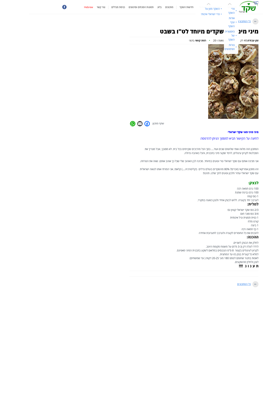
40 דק (221, 40)
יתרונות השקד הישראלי (181, 7)
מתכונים (140, 7)
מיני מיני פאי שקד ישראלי (214, 132)
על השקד (203, 7)
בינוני (168, 40)
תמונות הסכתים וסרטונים (112, 7)
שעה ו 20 (194, 40)
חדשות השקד (158, 7)
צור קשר (72, 7)
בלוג (130, 7)
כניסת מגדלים (89, 7)
